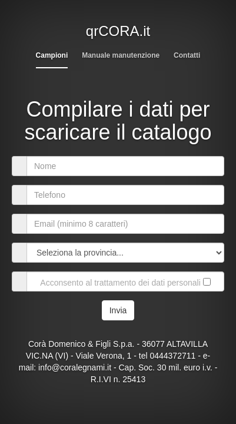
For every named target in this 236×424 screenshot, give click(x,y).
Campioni (52, 55)
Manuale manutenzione (120, 55)
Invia (118, 310)
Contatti (187, 55)
